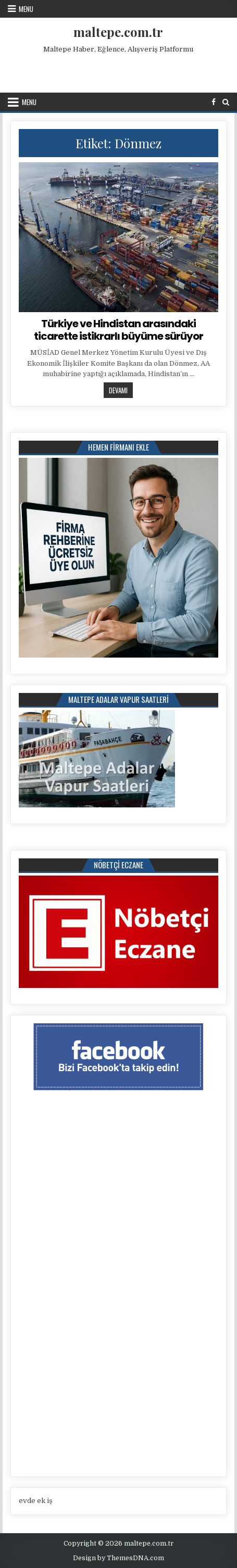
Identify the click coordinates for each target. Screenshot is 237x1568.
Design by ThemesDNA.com (118, 1558)
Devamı (121, 389)
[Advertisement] (120, 71)
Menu (26, 9)
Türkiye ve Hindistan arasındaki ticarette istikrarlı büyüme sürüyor (118, 329)
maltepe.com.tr (118, 31)
